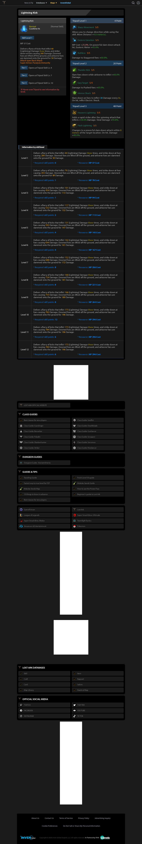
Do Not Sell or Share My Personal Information (81, 826)
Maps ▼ (53, 3)
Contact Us (49, 818)
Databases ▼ (41, 3)
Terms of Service (66, 818)
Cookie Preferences (50, 826)
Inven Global (14, 3)
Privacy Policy (83, 818)
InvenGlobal (65, 3)
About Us (35, 818)
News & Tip (28, 3)
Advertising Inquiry (103, 818)
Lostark (6, 2)
